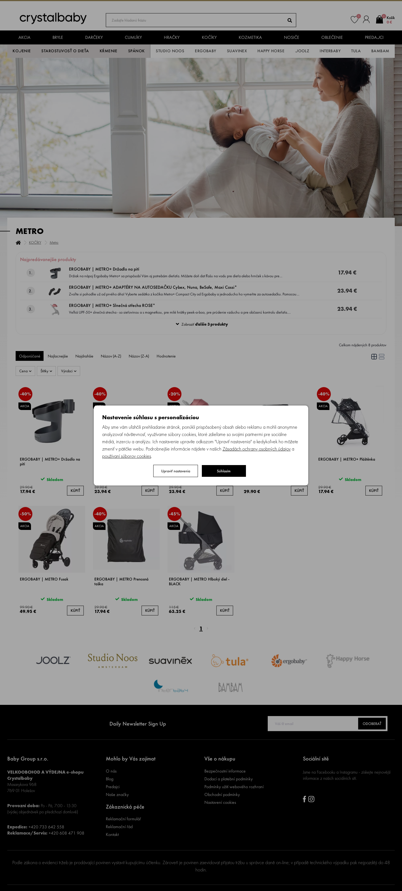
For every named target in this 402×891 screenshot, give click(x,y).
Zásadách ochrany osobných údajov (256, 449)
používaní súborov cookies (126, 456)
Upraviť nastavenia (175, 470)
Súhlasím (224, 470)
